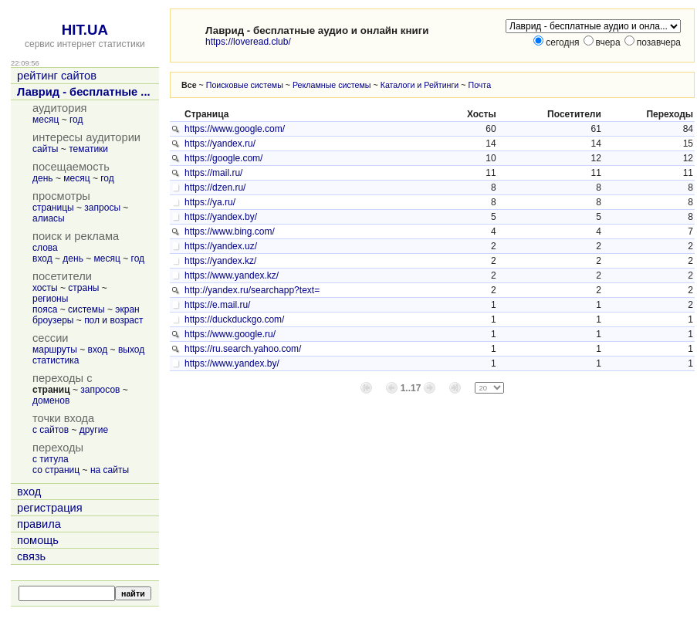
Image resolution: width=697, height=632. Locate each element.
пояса (44, 309)
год (76, 119)
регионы (50, 298)
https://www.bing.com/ (229, 231)
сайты (45, 149)
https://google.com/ (223, 158)
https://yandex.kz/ (220, 260)
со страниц (56, 470)
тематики (88, 149)
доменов (50, 400)
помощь (38, 540)
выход (131, 349)
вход (42, 258)
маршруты (54, 349)
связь (31, 556)
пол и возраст (113, 320)
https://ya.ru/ (209, 202)
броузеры (52, 320)
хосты (45, 287)
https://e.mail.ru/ (217, 304)
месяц (45, 119)
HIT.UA (85, 30)
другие (94, 429)
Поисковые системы (244, 85)
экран (127, 309)
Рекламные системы (332, 85)
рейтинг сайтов (56, 75)
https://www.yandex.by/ (231, 363)
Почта (479, 85)
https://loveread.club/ (248, 41)
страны (83, 287)
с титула (50, 459)
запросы (102, 207)
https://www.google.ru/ (230, 334)
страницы (53, 207)
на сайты (109, 470)
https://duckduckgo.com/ (234, 319)
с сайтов (50, 429)
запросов (100, 389)
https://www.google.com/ (234, 128)
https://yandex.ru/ (219, 143)
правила (39, 524)
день (42, 178)
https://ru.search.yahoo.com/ (242, 348)
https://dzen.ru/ (214, 187)
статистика (55, 360)
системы (86, 309)
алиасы (48, 218)
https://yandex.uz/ (220, 246)
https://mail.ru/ (213, 172)
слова (45, 247)
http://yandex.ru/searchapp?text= (252, 290)
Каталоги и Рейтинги (420, 85)
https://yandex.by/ (220, 216)
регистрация (50, 508)
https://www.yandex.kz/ (231, 275)
